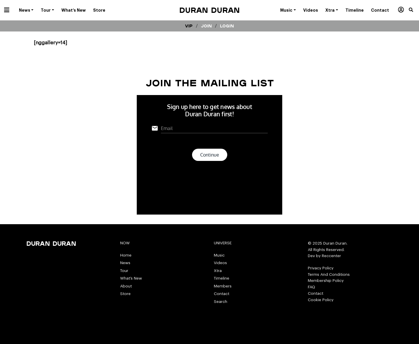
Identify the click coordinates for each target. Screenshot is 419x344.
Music (219, 255)
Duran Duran (209, 10)
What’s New (131, 278)
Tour (124, 271)
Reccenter (331, 256)
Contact (221, 294)
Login (227, 26)
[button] (414, 10)
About (126, 286)
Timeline (221, 278)
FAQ (311, 287)
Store (125, 294)
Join (206, 26)
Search (220, 301)
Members (223, 286)
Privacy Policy (320, 268)
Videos (220, 263)
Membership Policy (326, 280)
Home (126, 255)
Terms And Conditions (329, 274)
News (125, 263)
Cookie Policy (320, 300)
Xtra (218, 271)
